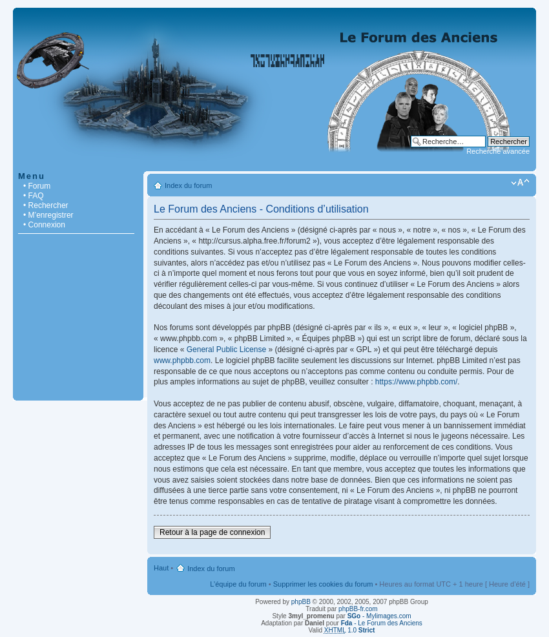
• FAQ (33, 195)
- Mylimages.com (379, 616)
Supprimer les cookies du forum (323, 584)
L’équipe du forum (238, 584)
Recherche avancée (498, 151)
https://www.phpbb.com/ (416, 381)
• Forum (36, 186)
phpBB (301, 601)
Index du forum (188, 185)
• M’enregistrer (48, 215)
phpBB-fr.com (358, 608)
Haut (161, 568)
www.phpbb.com (182, 360)
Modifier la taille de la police (520, 183)
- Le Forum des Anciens (381, 623)
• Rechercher (45, 205)
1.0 (349, 630)
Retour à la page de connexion (212, 532)
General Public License (226, 349)
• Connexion (44, 224)
